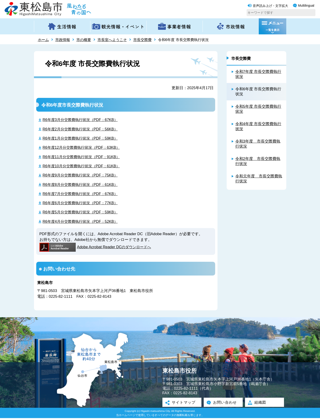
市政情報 (62, 40)
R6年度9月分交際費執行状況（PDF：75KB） (82, 175)
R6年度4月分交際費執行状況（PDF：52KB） (82, 222)
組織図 (258, 403)
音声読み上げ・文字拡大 (268, 6)
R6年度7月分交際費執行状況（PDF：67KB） (82, 194)
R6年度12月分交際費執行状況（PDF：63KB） (83, 147)
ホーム (43, 40)
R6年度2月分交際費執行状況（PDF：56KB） (82, 129)
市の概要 (83, 40)
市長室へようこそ (112, 40)
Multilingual (303, 6)
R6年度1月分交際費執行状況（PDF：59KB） (82, 138)
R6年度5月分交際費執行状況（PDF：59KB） (82, 212)
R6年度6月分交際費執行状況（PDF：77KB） (82, 203)
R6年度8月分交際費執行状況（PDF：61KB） (82, 185)
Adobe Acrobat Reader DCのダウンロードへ (96, 248)
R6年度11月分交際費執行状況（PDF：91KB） (83, 157)
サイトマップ (182, 403)
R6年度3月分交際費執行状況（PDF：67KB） (82, 119)
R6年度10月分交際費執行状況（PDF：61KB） (83, 166)
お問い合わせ (223, 403)
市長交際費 (142, 40)
